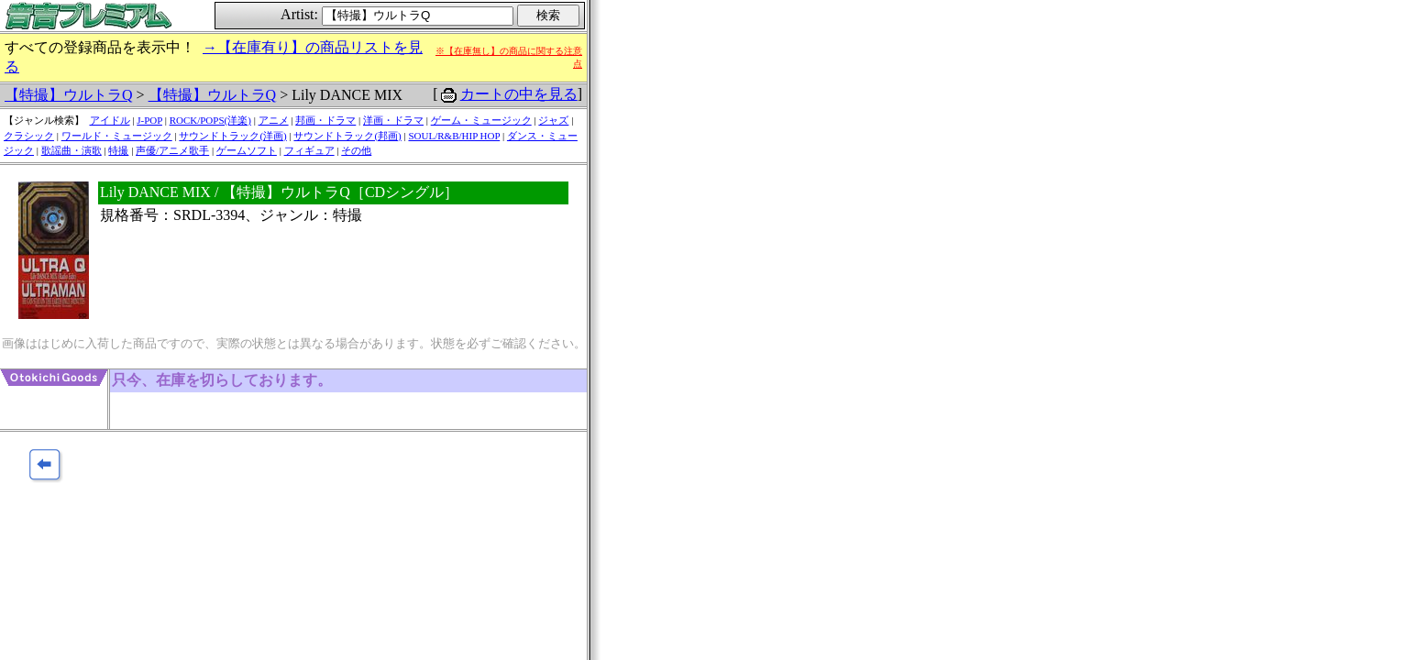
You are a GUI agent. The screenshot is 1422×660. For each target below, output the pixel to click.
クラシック (29, 135)
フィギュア (309, 150)
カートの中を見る (519, 94)
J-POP (149, 120)
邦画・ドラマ (325, 120)
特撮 (118, 150)
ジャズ (553, 120)
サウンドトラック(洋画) (232, 135)
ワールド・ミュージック (116, 135)
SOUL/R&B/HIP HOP (454, 135)
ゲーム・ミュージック (481, 120)
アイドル (110, 120)
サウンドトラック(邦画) (347, 135)
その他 (356, 150)
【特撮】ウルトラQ (69, 95)
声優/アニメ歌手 (172, 150)
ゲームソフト (246, 150)
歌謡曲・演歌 (71, 150)
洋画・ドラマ (393, 120)
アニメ (274, 120)
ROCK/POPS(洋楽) (210, 120)
